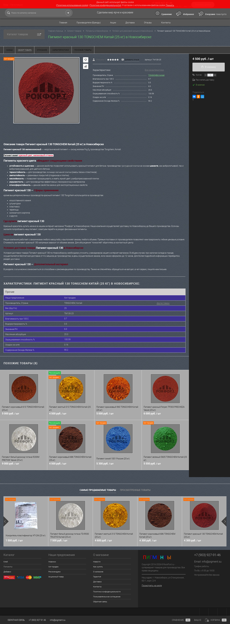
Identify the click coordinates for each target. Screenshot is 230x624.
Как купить (98, 566)
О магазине (98, 571)
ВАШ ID (197, 620)
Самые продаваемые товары (98, 489)
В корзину (208, 67)
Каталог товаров (24, 34)
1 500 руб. (14, 539)
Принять (170, 5)
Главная (63, 22)
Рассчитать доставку (203, 79)
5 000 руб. (23, 414)
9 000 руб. (23, 464)
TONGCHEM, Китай (156, 75)
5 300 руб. (118, 464)
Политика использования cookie (72, 5)
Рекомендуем (54, 571)
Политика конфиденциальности (105, 5)
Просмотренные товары (135, 489)
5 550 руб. (165, 464)
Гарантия (97, 576)
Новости (96, 561)
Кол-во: (199, 74)
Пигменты (8, 566)
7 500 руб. (58, 539)
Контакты (166, 22)
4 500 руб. (70, 414)
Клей (6, 561)
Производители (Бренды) (89, 22)
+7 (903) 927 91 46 (37, 620)
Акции (113, 22)
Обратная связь (100, 601)
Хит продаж (53, 566)
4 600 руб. (103, 539)
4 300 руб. (148, 539)
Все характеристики (154, 70)
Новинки (52, 561)
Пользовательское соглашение (106, 596)
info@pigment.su (211, 560)
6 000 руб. (165, 414)
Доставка (130, 22)
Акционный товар (56, 576)
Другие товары (160, 303)
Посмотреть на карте (152, 584)
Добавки (7, 571)
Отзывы (148, 22)
